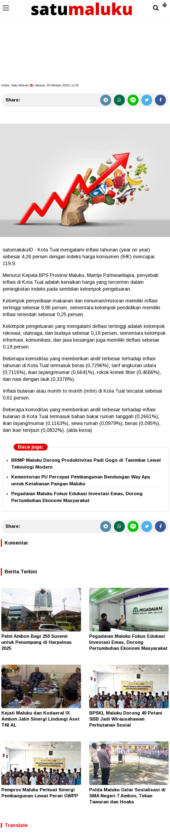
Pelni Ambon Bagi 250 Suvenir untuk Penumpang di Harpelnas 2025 (36, 642)
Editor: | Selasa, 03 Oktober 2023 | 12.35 (40, 85)
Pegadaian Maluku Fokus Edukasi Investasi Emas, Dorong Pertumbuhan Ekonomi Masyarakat (128, 642)
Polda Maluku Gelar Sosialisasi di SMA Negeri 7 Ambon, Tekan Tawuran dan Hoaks (127, 795)
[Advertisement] (85, 41)
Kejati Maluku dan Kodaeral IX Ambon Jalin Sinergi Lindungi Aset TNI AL (40, 719)
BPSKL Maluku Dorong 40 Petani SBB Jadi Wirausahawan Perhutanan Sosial (125, 719)
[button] (164, 2)
